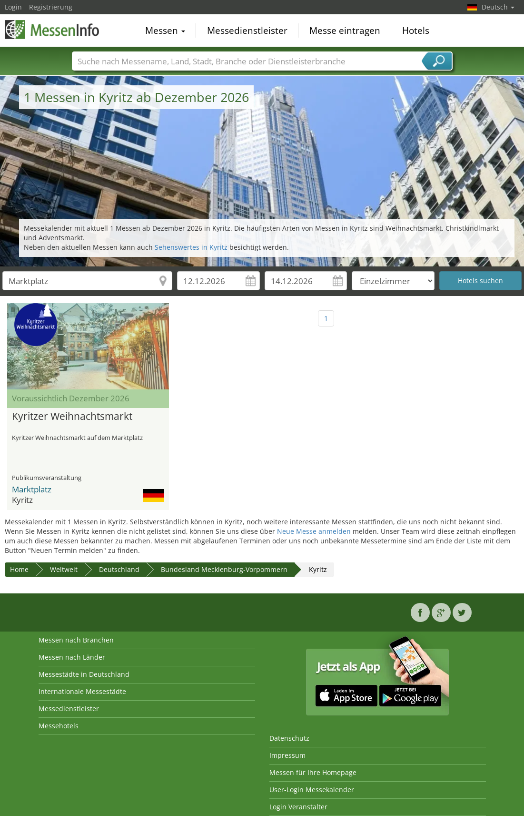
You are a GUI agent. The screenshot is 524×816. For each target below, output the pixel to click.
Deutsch (498, 6)
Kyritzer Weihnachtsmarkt (72, 416)
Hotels (415, 30)
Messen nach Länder (72, 657)
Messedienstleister (247, 30)
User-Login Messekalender (311, 789)
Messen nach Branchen (76, 639)
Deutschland (119, 569)
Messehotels (59, 725)
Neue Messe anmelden (314, 531)
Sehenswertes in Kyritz (191, 247)
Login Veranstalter (298, 806)
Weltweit (64, 569)
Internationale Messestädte (82, 691)
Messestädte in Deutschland (84, 674)
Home (19, 569)
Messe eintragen (344, 30)
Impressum (287, 755)
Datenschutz (289, 738)
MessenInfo (52, 29)
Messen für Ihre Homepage (312, 772)
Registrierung (50, 6)
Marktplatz (31, 489)
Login (13, 6)
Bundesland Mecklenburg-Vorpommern (224, 569)
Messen (165, 30)
